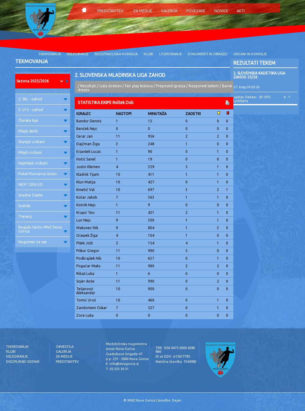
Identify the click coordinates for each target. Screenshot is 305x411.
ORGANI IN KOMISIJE (250, 54)
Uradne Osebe (42, 195)
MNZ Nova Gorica (141, 400)
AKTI (241, 11)
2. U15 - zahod (42, 110)
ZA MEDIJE (142, 11)
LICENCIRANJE (170, 54)
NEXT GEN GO (42, 184)
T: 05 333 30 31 (117, 369)
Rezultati (88, 86)
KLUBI (148, 54)
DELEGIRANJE (77, 54)
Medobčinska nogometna (126, 344)
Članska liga (42, 120)
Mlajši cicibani (42, 152)
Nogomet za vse (42, 242)
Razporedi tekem (204, 86)
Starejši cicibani (42, 142)
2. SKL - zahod (42, 99)
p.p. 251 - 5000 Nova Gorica (127, 359)
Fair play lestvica (139, 86)
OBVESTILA (65, 346)
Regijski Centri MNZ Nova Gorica (42, 229)
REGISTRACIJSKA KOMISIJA (116, 54)
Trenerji (42, 216)
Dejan (176, 400)
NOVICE (221, 11)
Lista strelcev (110, 86)
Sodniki (42, 206)
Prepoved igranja (171, 86)
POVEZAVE (195, 11)
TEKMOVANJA (49, 54)
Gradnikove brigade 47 (124, 354)
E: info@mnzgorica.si (122, 364)
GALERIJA (169, 11)
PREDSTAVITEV (110, 11)
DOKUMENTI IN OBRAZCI (207, 54)
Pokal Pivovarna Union (42, 174)
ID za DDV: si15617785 (173, 356)
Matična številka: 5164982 (176, 361)
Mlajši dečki (42, 131)
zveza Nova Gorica (120, 349)
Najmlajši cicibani (42, 163)
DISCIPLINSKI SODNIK (23, 361)
